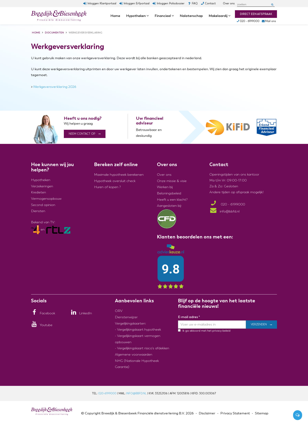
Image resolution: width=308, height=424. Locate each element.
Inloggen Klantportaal (101, 3)
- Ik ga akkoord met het (196, 330)
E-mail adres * (189, 317)
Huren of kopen (106, 187)
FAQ (195, 3)
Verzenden (259, 324)
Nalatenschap (191, 16)
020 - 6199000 (247, 21)
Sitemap (261, 413)
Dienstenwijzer (126, 317)
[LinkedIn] (81, 313)
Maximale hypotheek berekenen (119, 175)
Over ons (229, 3)
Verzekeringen (42, 186)
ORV (119, 311)
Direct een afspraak (256, 14)
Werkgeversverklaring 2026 (54, 87)
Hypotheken (137, 16)
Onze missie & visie (172, 181)
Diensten (38, 211)
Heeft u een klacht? (172, 200)
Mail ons (268, 21)
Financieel (164, 16)
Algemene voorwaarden (133, 354)
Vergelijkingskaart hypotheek (139, 329)
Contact (210, 3)
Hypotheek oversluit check (115, 181)
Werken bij (165, 187)
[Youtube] (41, 325)
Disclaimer (207, 413)
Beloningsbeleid (169, 193)
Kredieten (38, 192)
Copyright (93, 413)
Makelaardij (219, 16)
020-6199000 (107, 393)
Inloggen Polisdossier (170, 3)
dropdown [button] (149, 16)
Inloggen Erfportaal (136, 3)
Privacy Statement (235, 413)
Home (115, 16)
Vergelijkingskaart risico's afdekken (143, 348)
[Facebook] (43, 313)
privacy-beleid (221, 330)
